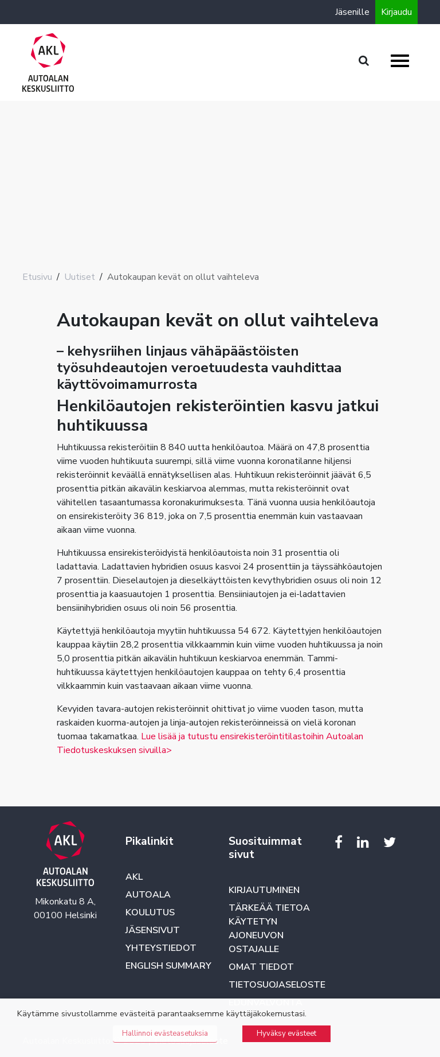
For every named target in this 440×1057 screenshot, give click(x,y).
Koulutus (150, 912)
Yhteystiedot (161, 948)
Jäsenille (352, 12)
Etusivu (37, 277)
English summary (168, 966)
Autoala (148, 894)
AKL (134, 877)
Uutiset (79, 277)
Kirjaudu (396, 12)
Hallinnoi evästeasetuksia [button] (165, 1033)
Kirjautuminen (264, 890)
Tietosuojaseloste (277, 984)
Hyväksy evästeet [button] (286, 1033)
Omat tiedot (261, 967)
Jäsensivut (152, 930)
